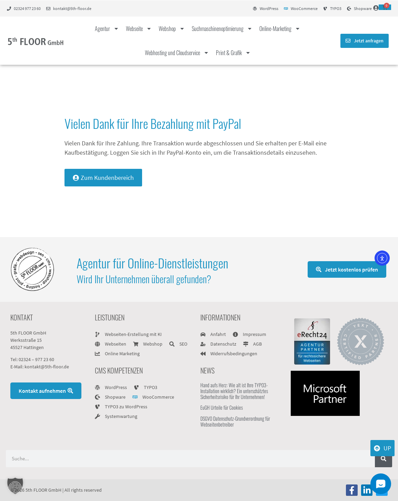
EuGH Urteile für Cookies (221, 407)
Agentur (107, 28)
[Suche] (383, 458)
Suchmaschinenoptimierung (222, 28)
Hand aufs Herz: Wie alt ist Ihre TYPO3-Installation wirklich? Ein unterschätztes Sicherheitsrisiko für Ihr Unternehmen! (234, 390)
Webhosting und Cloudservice (177, 53)
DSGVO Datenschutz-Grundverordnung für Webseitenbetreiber (235, 421)
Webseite (139, 28)
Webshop (172, 28)
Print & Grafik (233, 53)
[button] (15, 486)
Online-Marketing (279, 28)
